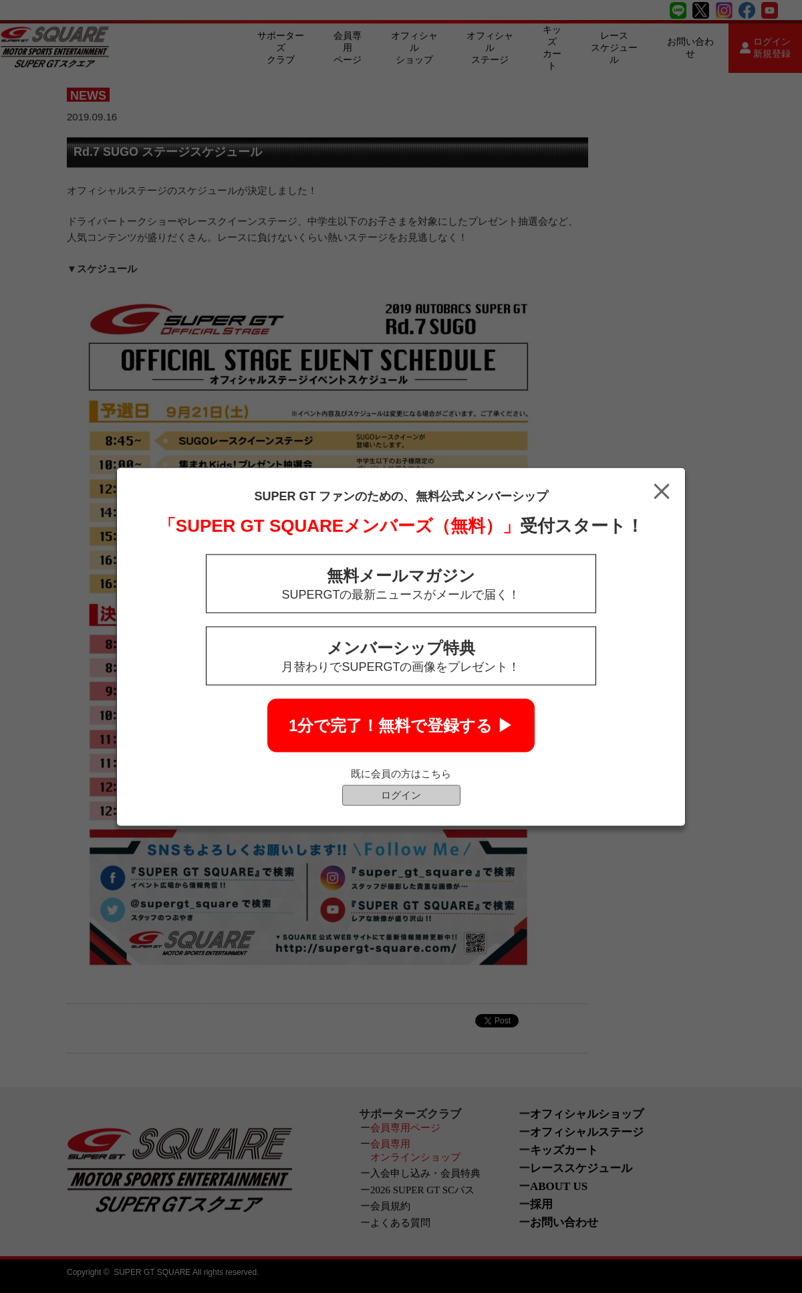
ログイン (401, 794)
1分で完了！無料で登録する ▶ (401, 725)
